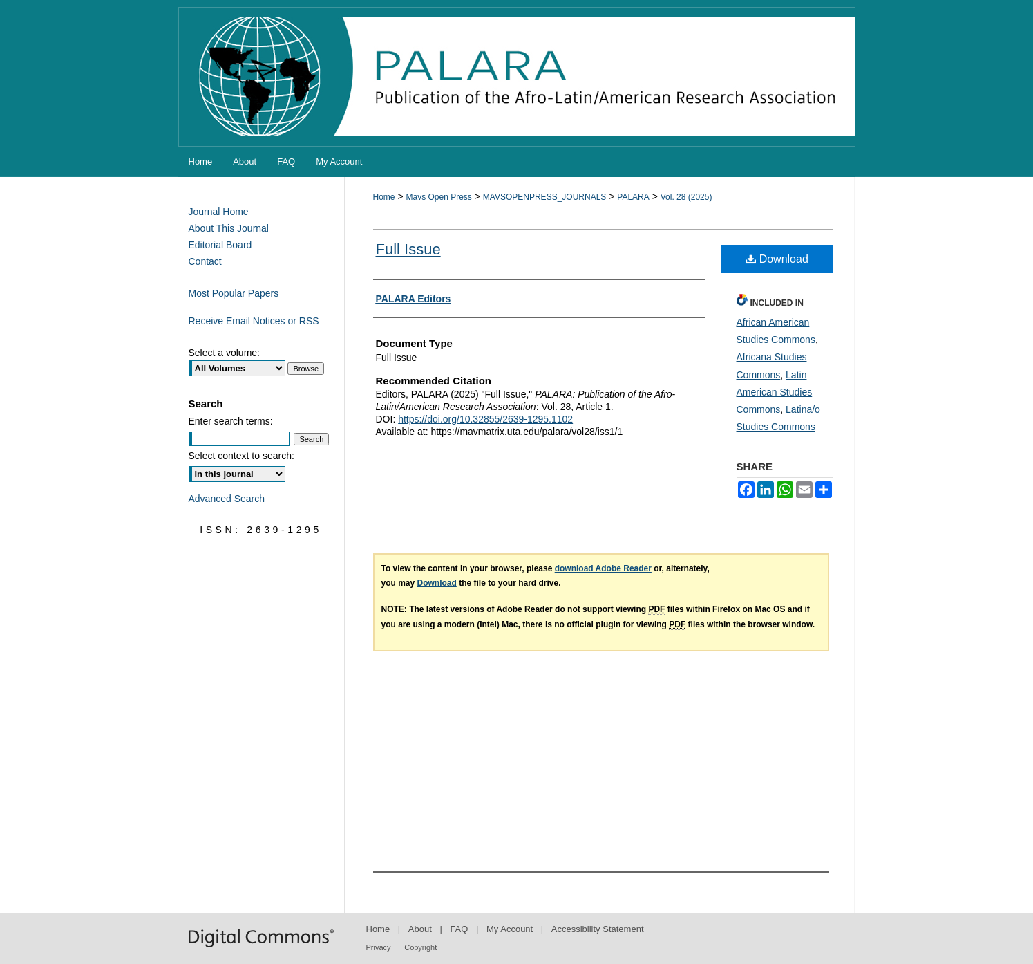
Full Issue (408, 249)
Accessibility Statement (597, 929)
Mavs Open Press (438, 197)
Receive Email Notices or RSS (254, 320)
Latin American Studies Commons (775, 392)
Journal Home (219, 211)
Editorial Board (220, 244)
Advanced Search (227, 498)
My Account (509, 929)
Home (384, 197)
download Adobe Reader (603, 568)
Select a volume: (224, 352)
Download (777, 259)
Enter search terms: (231, 421)
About (420, 929)
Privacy (378, 947)
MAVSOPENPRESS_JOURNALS (545, 197)
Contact (205, 261)
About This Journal (229, 228)
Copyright (420, 947)
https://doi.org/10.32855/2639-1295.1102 (485, 419)
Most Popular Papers (234, 293)
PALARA (633, 197)
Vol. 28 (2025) (686, 197)
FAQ (459, 929)
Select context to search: (241, 455)
